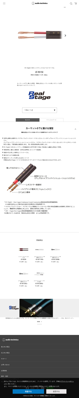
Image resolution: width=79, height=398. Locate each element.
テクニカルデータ (51, 119)
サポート (4, 359)
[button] (65, 35)
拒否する (56, 391)
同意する (28, 391)
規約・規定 (4, 376)
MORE (38, 321)
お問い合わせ (5, 365)
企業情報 (4, 370)
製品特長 (27, 119)
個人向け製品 (5, 347)
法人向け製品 (5, 353)
